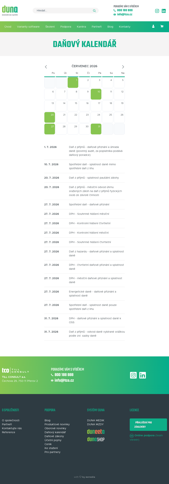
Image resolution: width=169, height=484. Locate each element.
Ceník (48, 444)
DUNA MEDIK (95, 420)
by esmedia (88, 476)
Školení (50, 26)
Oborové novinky (55, 428)
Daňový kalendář (55, 432)
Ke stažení (51, 448)
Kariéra (81, 26)
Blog (110, 26)
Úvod (7, 26)
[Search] (66, 10)
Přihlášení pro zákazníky (143, 425)
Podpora (65, 26)
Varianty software (28, 26)
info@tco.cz (123, 15)
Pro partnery (52, 452)
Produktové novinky (57, 424)
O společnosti (10, 420)
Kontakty (124, 26)
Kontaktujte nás (12, 428)
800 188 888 (123, 10)
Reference (8, 432)
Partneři (97, 26)
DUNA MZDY (95, 424)
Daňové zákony (54, 436)
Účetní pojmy (53, 440)
